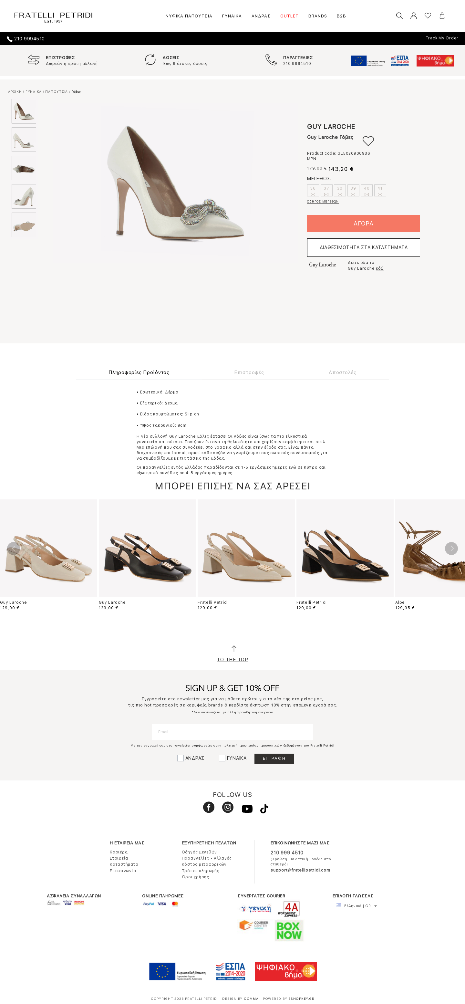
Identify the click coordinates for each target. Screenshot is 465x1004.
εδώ (380, 268)
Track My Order (442, 38)
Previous (13, 548)
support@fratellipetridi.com (300, 870)
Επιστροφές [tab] (249, 372)
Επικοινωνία (123, 871)
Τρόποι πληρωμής (201, 871)
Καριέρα (119, 852)
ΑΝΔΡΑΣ (261, 16)
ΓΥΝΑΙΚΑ (232, 16)
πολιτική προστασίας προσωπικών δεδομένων (262, 745)
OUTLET (289, 16)
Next (451, 548)
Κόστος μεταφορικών (204, 864)
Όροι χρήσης (195, 877)
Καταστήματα (124, 864)
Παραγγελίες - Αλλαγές (207, 858)
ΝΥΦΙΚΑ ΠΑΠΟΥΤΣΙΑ (189, 16)
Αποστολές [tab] (342, 372)
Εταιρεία (119, 858)
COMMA (252, 998)
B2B (341, 16)
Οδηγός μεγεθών (199, 852)
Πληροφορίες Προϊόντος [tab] (139, 372)
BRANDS (317, 16)
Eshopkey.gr (301, 998)
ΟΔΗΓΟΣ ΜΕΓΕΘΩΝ (323, 201)
